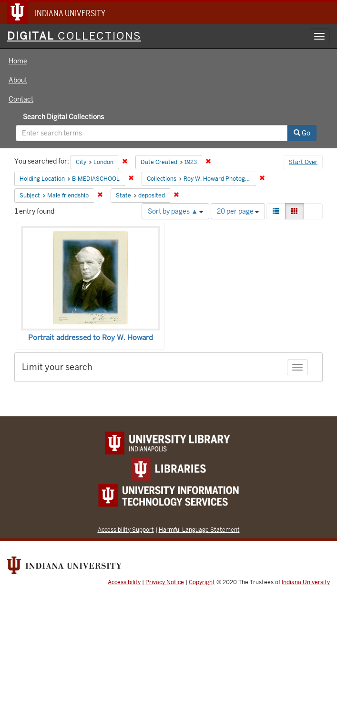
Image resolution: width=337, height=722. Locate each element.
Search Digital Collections (63, 117)
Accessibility (124, 582)
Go (302, 133)
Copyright (202, 582)
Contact (21, 99)
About (18, 80)
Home (18, 61)
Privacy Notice (164, 582)
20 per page (238, 211)
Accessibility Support (126, 529)
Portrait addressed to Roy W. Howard (90, 337)
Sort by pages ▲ (175, 211)
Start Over (303, 162)
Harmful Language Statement (199, 529)
